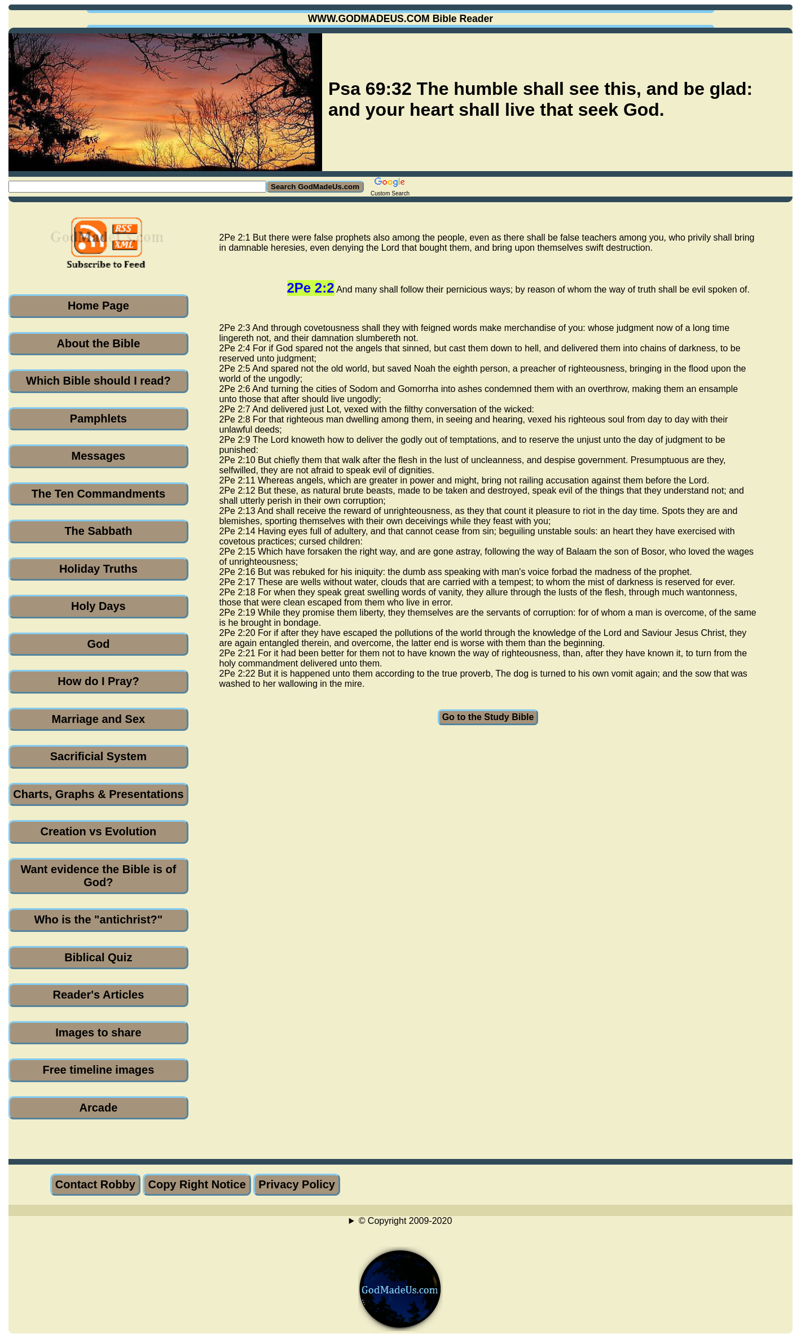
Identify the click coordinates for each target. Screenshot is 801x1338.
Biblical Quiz (98, 957)
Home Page (98, 305)
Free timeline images (98, 1070)
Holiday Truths (98, 569)
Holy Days (98, 606)
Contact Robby (95, 1184)
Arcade (98, 1107)
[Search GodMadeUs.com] (137, 187)
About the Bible (98, 343)
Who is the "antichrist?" (98, 919)
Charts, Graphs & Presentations (98, 794)
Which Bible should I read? (98, 380)
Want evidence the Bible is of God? (98, 875)
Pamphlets (98, 418)
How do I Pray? (98, 681)
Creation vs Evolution (99, 831)
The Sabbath (98, 531)
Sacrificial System (98, 756)
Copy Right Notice (196, 1184)
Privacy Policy (296, 1184)
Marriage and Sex (99, 719)
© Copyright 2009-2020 (405, 1221)
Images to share (98, 1032)
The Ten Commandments (98, 493)
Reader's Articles (98, 994)
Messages (99, 456)
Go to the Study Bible (488, 717)
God (98, 644)
